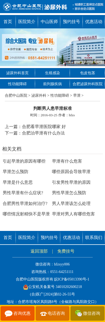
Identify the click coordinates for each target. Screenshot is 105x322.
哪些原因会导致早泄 (71, 171)
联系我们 (93, 237)
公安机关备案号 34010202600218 (52, 287)
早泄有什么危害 (67, 161)
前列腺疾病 (52, 84)
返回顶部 (39, 251)
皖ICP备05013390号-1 (71, 279)
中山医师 (49, 21)
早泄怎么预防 (15, 171)
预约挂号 (71, 21)
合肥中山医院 (16, 95)
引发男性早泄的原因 (71, 182)
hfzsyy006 (62, 264)
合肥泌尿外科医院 (88, 84)
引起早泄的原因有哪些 (24, 161)
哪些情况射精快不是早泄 (26, 214)
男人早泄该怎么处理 (71, 203)
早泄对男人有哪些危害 (73, 214)
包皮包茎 (87, 73)
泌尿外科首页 (17, 73)
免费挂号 (65, 251)
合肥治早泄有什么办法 (43, 133)
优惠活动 (93, 21)
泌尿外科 (38, 95)
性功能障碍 (17, 84)
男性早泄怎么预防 (69, 192)
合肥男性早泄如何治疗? (25, 203)
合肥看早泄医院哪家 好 (44, 126)
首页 (7, 21)
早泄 (77, 95)
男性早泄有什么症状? (23, 192)
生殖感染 (52, 73)
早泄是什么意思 (18, 182)
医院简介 (26, 21)
